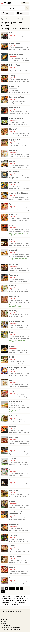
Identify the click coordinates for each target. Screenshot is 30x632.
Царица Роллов (15, 204)
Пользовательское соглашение (10, 627)
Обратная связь (6, 625)
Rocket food (13, 437)
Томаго (12, 448)
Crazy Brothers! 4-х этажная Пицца (16, 513)
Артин (11, 225)
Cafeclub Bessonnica (16, 118)
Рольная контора (15, 480)
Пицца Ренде (14, 86)
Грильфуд (13, 311)
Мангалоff (13, 129)
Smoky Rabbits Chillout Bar (18, 193)
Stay (11, 469)
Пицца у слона (14, 214)
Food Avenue (14, 296)
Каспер (12, 161)
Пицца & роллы (15, 44)
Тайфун (12, 391)
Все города (5, 619)
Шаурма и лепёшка (16, 97)
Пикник (12, 346)
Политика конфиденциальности (10, 629)
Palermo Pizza (14, 65)
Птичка (12, 501)
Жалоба (4, 623)
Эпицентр (13, 578)
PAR (10, 33)
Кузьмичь (13, 426)
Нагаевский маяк (15, 401)
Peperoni (12, 332)
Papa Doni (13, 250)
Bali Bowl (12, 286)
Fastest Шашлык (15, 108)
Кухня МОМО (14, 524)
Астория (12, 458)
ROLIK (11, 357)
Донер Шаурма (15, 556)
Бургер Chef (13, 264)
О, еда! (6, 3)
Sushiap (12, 76)
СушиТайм (13, 535)
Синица (12, 239)
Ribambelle (13, 150)
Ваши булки (13, 490)
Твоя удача (13, 275)
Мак (10, 380)
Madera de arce (14, 172)
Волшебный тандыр (16, 54)
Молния (12, 567)
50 (3, 592)
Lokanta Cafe (14, 416)
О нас (3, 621)
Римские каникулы (16, 321)
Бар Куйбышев (14, 140)
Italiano (12, 546)
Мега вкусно (14, 182)
